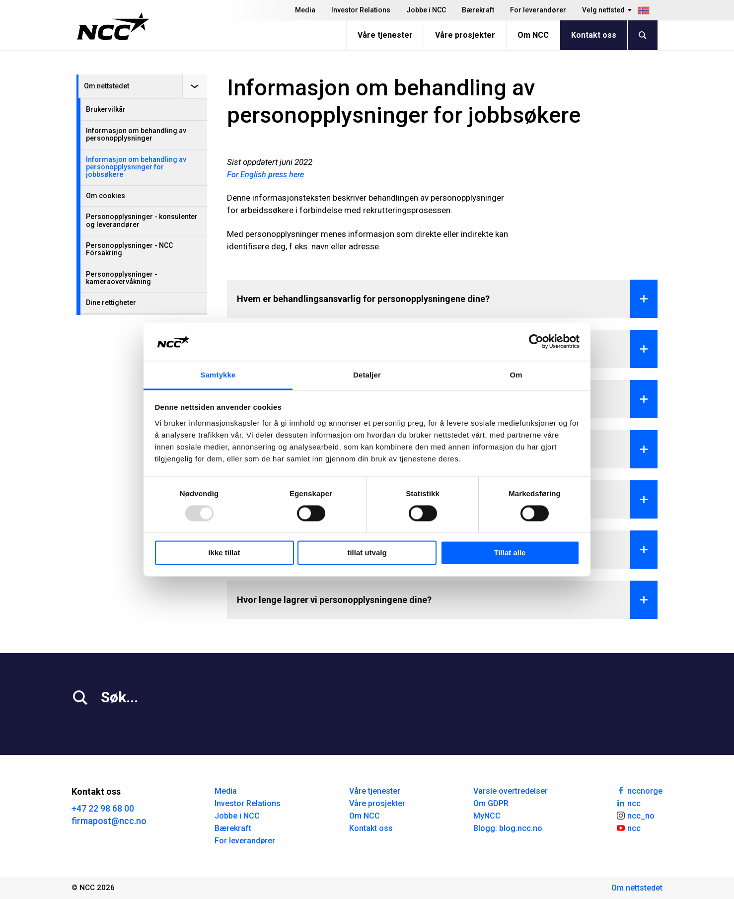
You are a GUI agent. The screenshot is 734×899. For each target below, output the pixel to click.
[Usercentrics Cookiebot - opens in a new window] (536, 341)
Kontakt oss (593, 35)
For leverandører (538, 10)
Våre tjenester (385, 35)
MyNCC (487, 816)
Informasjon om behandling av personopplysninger (136, 134)
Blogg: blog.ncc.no (507, 828)
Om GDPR (491, 803)
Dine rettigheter (111, 302)
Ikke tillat (224, 552)
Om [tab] (516, 375)
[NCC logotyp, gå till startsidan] (112, 26)
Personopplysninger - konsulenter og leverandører (142, 220)
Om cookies (105, 196)
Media (305, 10)
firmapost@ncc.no (109, 821)
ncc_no (635, 815)
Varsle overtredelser (510, 791)
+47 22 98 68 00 (103, 808)
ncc (628, 802)
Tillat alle (510, 552)
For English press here (265, 174)
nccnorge (639, 790)
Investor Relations (360, 10)
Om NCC (533, 35)
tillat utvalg (366, 552)
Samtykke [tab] (218, 375)
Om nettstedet (106, 86)
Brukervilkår (106, 109)
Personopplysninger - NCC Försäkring (129, 249)
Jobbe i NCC (426, 10)
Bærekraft (478, 10)
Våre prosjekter (465, 35)
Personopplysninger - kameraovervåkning (121, 278)
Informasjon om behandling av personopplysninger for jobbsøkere (136, 167)
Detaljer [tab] (367, 375)
